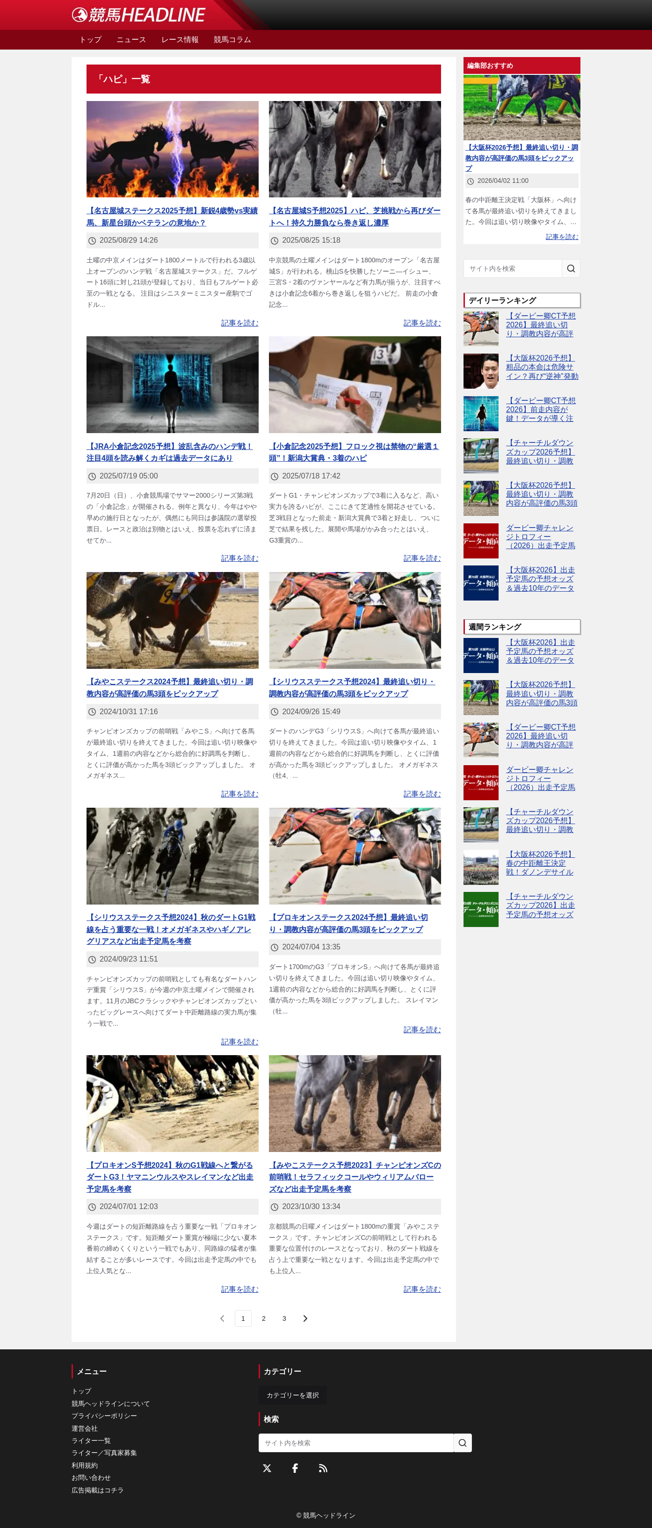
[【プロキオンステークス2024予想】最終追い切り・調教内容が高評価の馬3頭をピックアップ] (355, 856)
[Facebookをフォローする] (295, 1468)
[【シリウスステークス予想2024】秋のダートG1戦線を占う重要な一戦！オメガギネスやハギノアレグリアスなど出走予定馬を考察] (173, 856)
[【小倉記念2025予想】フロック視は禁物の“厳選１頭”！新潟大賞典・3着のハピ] (355, 384)
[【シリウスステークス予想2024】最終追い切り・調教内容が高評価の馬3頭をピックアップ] (355, 620)
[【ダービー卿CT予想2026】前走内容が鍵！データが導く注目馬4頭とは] (481, 413)
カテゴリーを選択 (293, 1395)
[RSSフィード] (323, 1468)
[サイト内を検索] (571, 268)
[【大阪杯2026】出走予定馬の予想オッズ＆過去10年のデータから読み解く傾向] (481, 583)
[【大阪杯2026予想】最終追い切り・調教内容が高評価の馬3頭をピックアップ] (481, 498)
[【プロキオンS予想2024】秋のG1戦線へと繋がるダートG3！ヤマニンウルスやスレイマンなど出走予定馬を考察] (173, 1103)
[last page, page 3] (284, 1318)
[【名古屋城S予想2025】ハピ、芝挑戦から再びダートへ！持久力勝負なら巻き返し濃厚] (355, 149)
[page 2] (263, 1318)
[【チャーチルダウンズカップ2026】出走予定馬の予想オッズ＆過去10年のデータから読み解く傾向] (481, 909)
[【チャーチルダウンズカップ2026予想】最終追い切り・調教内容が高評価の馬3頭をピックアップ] (481, 455)
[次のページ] (305, 1318)
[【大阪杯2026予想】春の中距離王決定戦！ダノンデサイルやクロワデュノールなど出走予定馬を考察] (481, 867)
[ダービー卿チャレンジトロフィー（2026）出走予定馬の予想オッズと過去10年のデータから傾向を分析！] (481, 540)
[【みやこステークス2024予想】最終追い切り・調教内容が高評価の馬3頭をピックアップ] (173, 620)
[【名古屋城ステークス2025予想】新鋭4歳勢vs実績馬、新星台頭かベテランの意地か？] (173, 149)
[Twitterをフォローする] (267, 1468)
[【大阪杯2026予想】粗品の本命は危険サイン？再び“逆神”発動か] (481, 371)
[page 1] (243, 1318)
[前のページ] (222, 1318)
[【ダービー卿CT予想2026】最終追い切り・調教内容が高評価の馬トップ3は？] (481, 329)
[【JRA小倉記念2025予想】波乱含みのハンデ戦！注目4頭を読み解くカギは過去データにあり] (173, 384)
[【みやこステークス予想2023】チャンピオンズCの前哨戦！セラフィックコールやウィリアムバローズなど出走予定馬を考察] (355, 1103)
